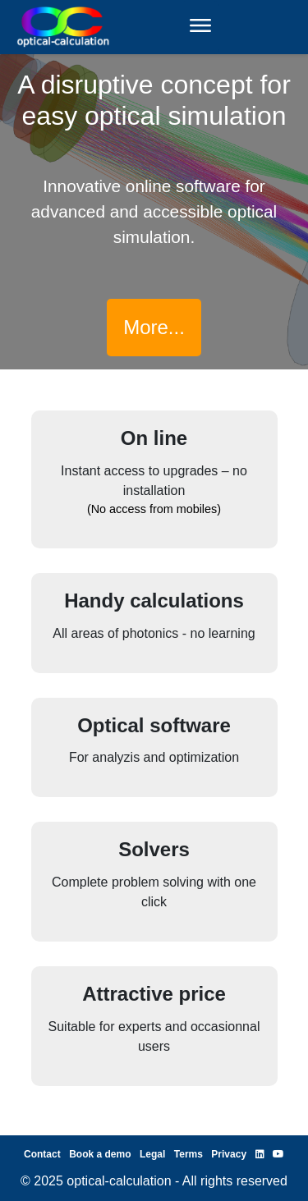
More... (154, 327)
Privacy (228, 1154)
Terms (188, 1154)
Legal (152, 1154)
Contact (42, 1154)
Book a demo (100, 1154)
